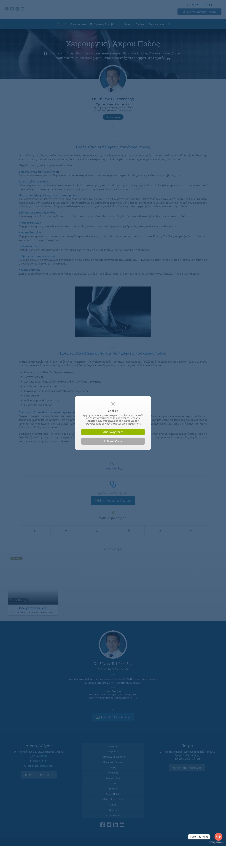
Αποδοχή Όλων (113, 432)
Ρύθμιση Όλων (113, 441)
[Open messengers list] (218, 837)
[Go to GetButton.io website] (218, 843)
